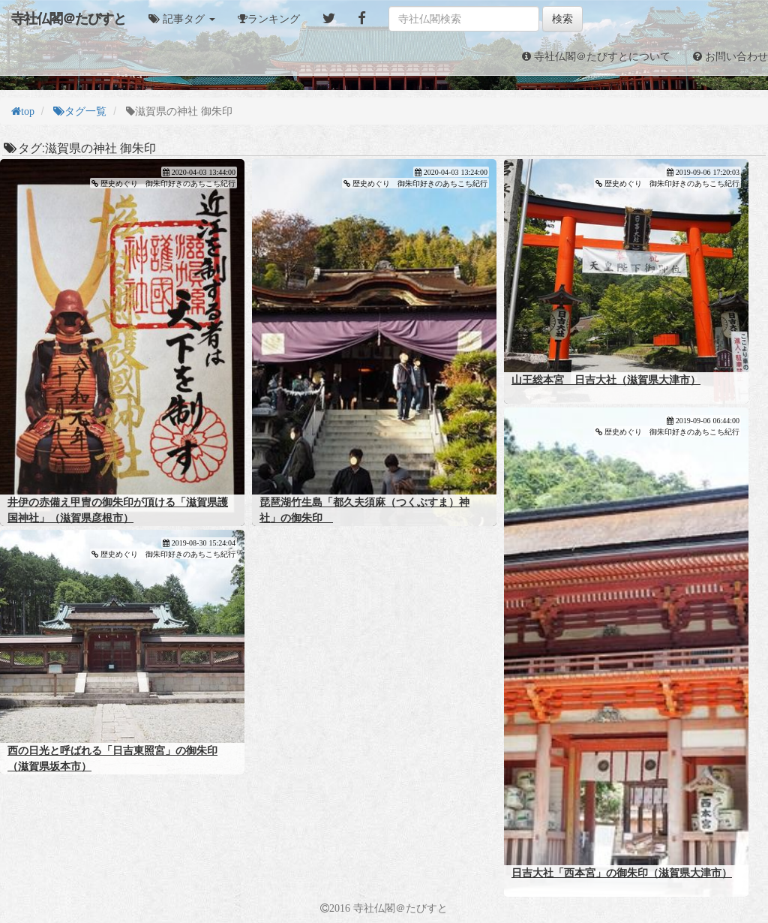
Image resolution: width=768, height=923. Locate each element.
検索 (562, 19)
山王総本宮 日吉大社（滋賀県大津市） (606, 380)
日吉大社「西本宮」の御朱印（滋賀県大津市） (622, 873)
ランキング (274, 19)
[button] (181, 19)
